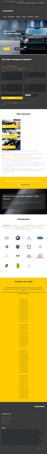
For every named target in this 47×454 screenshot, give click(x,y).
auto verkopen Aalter (23, 300)
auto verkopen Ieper (23, 339)
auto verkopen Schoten (23, 376)
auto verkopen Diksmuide (23, 324)
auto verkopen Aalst (23, 298)
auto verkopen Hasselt (23, 334)
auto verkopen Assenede (23, 304)
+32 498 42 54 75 (20, 2)
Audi (26, 225)
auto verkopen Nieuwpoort (23, 358)
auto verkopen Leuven (23, 345)
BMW (29, 225)
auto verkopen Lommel (23, 352)
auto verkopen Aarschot (23, 301)
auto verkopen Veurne (23, 387)
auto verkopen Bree (23, 313)
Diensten (18, 16)
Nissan (29, 226)
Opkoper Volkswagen (27, 430)
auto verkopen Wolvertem (23, 393)
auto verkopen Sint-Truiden (23, 378)
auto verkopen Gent (23, 331)
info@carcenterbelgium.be (31, 2)
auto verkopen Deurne (23, 319)
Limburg (37, 289)
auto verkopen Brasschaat (23, 312)
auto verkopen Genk (23, 330)
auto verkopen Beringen (23, 306)
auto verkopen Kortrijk (23, 343)
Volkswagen (21, 228)
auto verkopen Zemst (23, 396)
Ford (41, 225)
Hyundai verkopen (22, 433)
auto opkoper (5, 67)
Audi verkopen (36, 430)
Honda (4, 226)
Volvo (26, 228)
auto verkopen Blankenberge (23, 309)
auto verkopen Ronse (23, 372)
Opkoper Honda (31, 433)
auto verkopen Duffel (23, 325)
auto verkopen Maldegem (23, 355)
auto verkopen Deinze (23, 316)
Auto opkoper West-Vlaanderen (22, 441)
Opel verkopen (27, 436)
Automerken (30, 16)
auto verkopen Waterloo (23, 390)
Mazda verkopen (35, 436)
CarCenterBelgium (10, 1)
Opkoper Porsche (6, 438)
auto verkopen (28, 169)
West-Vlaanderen (31, 289)
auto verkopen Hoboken (23, 337)
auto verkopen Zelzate (23, 394)
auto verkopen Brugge (23, 315)
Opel (32, 226)
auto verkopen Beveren (23, 307)
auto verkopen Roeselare (23, 370)
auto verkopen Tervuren (23, 379)
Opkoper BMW (5, 433)
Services (24, 16)
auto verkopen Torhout (23, 384)
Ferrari (43, 225)
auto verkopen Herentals (23, 336)
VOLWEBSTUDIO (43, 448)
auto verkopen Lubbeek (23, 354)
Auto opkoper (5, 430)
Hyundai (7, 226)
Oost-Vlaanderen (24, 289)
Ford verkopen (5, 436)
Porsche (39, 226)
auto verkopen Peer (23, 366)
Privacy (36, 443)
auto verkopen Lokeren (23, 351)
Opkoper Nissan (20, 436)
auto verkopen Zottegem (23, 397)
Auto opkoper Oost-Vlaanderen (8, 441)
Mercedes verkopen (13, 433)
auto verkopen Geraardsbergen (23, 333)
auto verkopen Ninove (23, 361)
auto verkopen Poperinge (23, 367)
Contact (37, 16)
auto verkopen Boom (23, 310)
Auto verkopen (11, 16)
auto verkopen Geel (23, 328)
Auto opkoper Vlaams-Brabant (35, 441)
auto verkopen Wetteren (23, 391)
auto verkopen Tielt (23, 381)
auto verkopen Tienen (23, 382)
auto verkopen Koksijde (23, 342)
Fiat (38, 225)
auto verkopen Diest (23, 321)
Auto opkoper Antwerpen (34, 438)
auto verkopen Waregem (23, 388)
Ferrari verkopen (14, 438)
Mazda (17, 226)
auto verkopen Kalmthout (23, 340)
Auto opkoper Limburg (7, 443)
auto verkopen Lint (23, 349)
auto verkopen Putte (23, 369)
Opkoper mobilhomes (23, 438)
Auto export (35, 162)
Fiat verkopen (12, 436)
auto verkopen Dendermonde (23, 318)
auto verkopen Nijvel (23, 360)
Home (5, 16)
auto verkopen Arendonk (23, 303)
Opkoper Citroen (39, 433)
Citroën (31, 225)
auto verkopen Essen (23, 327)
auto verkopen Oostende (23, 363)
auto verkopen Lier (23, 346)
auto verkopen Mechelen (23, 357)
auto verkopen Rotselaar (23, 375)
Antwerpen (17, 289)
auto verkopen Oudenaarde (23, 364)
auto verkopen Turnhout (23, 385)
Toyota (17, 228)
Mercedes (21, 226)
